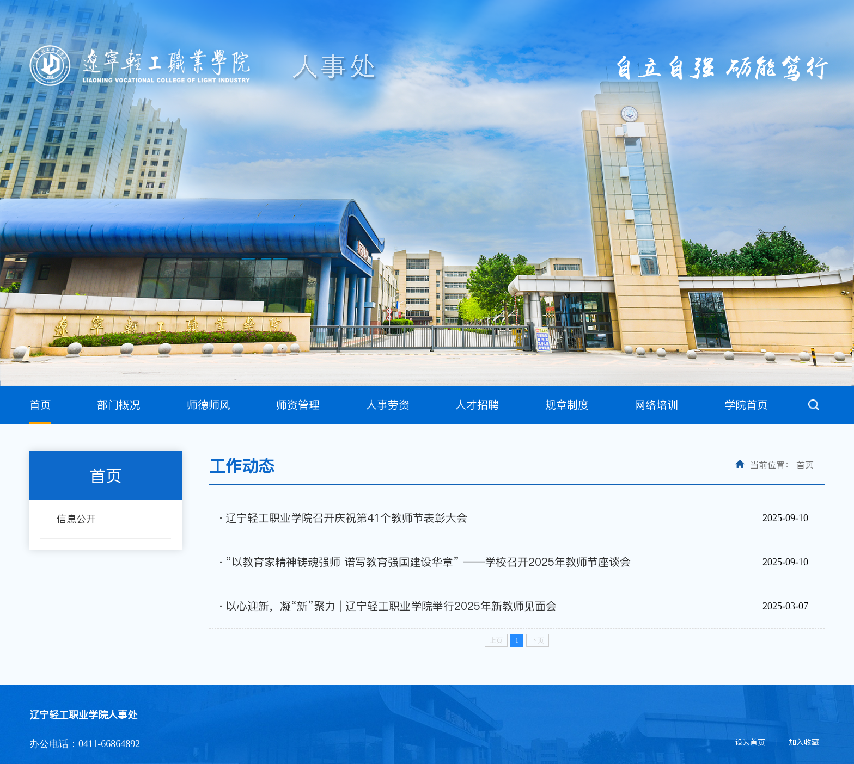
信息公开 (76, 519)
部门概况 (119, 404)
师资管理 (298, 404)
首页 (40, 404)
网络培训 (656, 404)
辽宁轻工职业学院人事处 (83, 715)
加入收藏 (804, 742)
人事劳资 (388, 404)
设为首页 (750, 742)
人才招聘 (477, 404)
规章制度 (567, 404)
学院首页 (746, 404)
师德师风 (208, 404)
